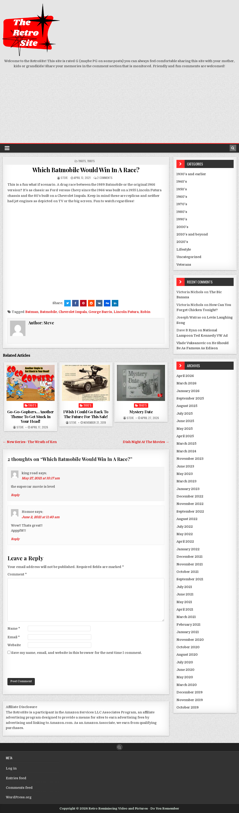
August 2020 (187, 654)
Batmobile (48, 312)
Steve (64, 178)
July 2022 (184, 526)
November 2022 (190, 504)
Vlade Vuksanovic (191, 343)
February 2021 (188, 624)
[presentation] (42, 667)
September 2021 (189, 579)
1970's (181, 204)
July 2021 (184, 587)
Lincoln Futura (126, 312)
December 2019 (189, 692)
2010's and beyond (192, 234)
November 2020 (190, 640)
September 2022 (190, 511)
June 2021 (184, 594)
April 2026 (185, 376)
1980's (91, 161)
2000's (182, 227)
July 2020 (184, 662)
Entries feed (16, 778)
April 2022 (185, 541)
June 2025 (185, 421)
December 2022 (189, 496)
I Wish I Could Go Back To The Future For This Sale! (85, 414)
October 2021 (187, 572)
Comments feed (19, 787)
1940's (181, 181)
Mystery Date (141, 411)
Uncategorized (188, 257)
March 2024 (186, 451)
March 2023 (186, 481)
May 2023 (184, 474)
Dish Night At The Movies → (146, 442)
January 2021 (187, 632)
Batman (31, 312)
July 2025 (184, 413)
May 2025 (184, 428)
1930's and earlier (191, 174)
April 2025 (185, 436)
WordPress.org (19, 797)
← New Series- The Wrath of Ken (30, 442)
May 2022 (184, 534)
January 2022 (188, 549)
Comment (17, 574)
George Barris (100, 312)
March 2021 (186, 617)
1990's (181, 219)
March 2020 (186, 685)
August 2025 (186, 406)
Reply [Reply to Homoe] (15, 539)
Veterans (183, 264)
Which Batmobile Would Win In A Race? (86, 170)
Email (13, 637)
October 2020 (188, 647)
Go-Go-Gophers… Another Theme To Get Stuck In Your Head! (30, 416)
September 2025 (190, 398)
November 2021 (189, 564)
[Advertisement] (119, 108)
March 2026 (186, 383)
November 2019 (189, 700)
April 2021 (184, 609)
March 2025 (186, 443)
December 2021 (189, 556)
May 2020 (184, 677)
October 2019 (187, 707)
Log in (11, 768)
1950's (181, 189)
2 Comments (104, 178)
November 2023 (190, 458)
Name (13, 628)
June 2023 (185, 466)
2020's (182, 242)
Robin (145, 312)
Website (14, 645)
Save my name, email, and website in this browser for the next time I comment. (76, 653)
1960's (82, 161)
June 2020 (185, 670)
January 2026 (188, 391)
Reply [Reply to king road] (15, 495)
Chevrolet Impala (73, 312)
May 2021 (184, 602)
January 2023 (188, 489)
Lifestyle (183, 249)
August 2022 (186, 519)
